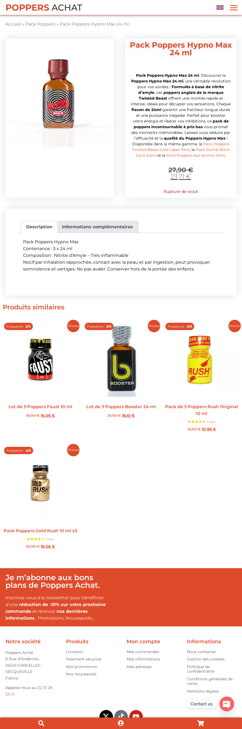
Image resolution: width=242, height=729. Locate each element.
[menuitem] (220, 7)
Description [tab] (39, 226)
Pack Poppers (40, 24)
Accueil (13, 24)
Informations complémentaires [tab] (97, 226)
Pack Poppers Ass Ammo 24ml (195, 155)
